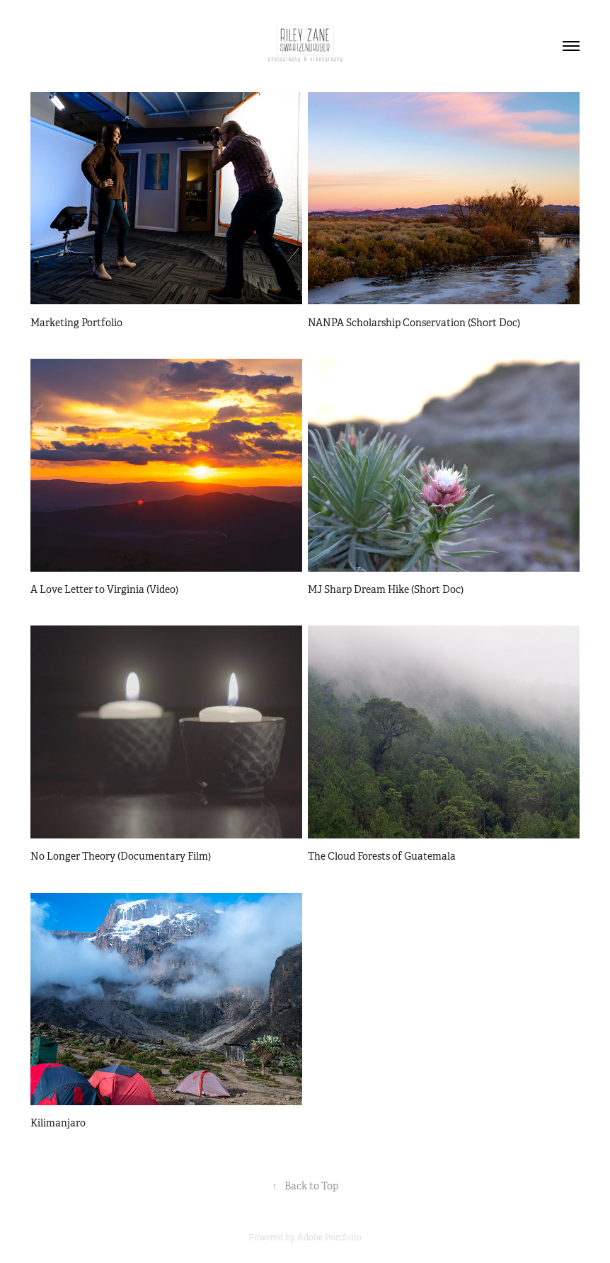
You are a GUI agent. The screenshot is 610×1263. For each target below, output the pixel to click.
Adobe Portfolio (329, 1237)
